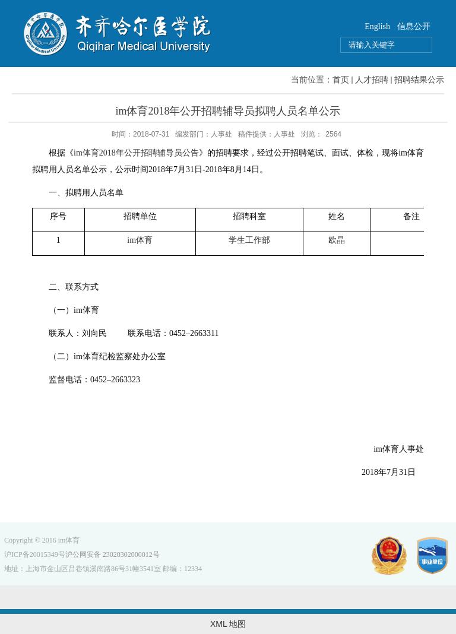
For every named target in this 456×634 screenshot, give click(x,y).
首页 (340, 79)
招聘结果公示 (419, 79)
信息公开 (413, 26)
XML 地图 (228, 624)
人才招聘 (371, 79)
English (377, 26)
